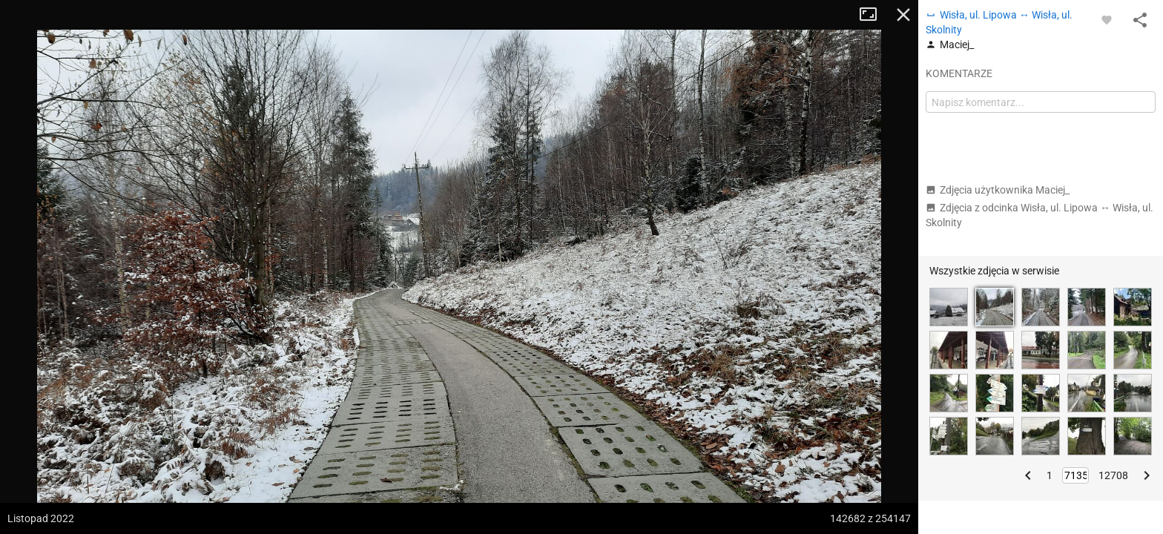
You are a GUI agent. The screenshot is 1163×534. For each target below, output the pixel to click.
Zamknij (903, 15)
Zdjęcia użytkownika (998, 190)
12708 (1113, 475)
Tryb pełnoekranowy (874, 15)
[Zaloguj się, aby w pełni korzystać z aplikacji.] (1106, 19)
